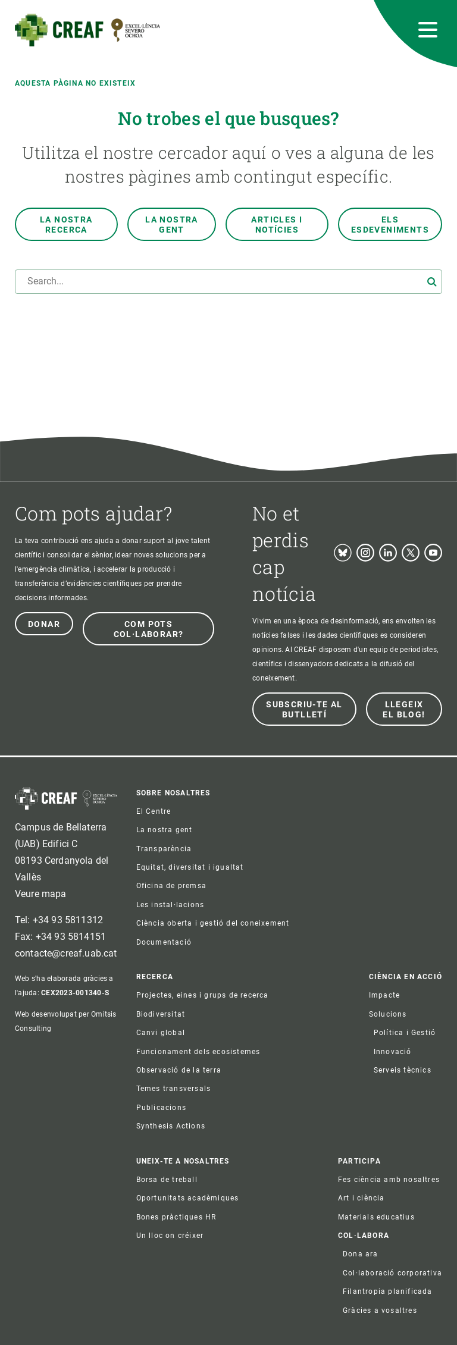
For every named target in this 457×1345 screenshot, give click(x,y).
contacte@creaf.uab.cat (66, 953)
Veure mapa (41, 893)
